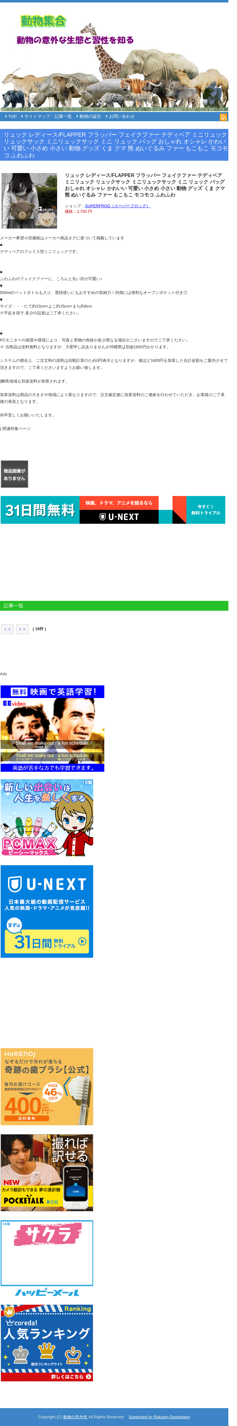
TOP (12, 116)
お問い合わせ (122, 116)
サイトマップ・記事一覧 (48, 116)
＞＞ (22, 629)
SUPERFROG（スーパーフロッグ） (117, 206)
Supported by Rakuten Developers (159, 1417)
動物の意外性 (75, 1417)
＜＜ (7, 629)
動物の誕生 (90, 116)
